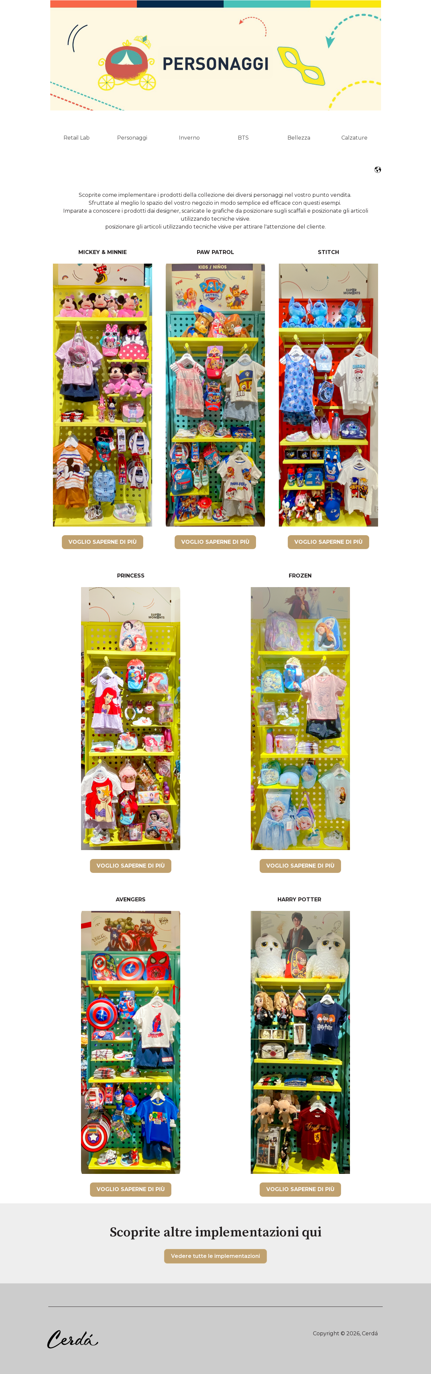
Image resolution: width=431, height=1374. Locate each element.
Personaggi (132, 138)
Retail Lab (77, 138)
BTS (243, 138)
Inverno (189, 138)
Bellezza (298, 138)
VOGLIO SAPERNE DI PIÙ (102, 542)
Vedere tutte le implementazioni (215, 1256)
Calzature (354, 138)
